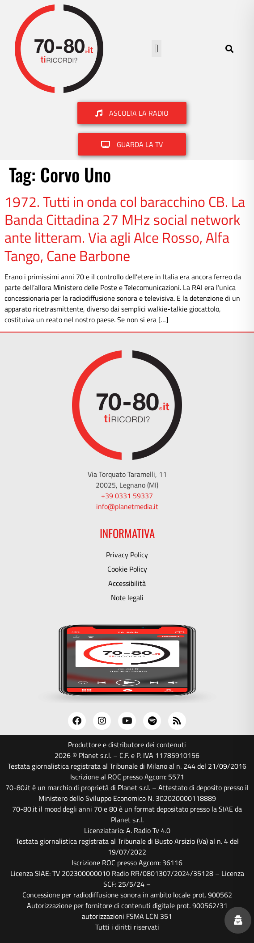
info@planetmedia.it (127, 506)
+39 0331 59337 (127, 495)
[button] (156, 48)
